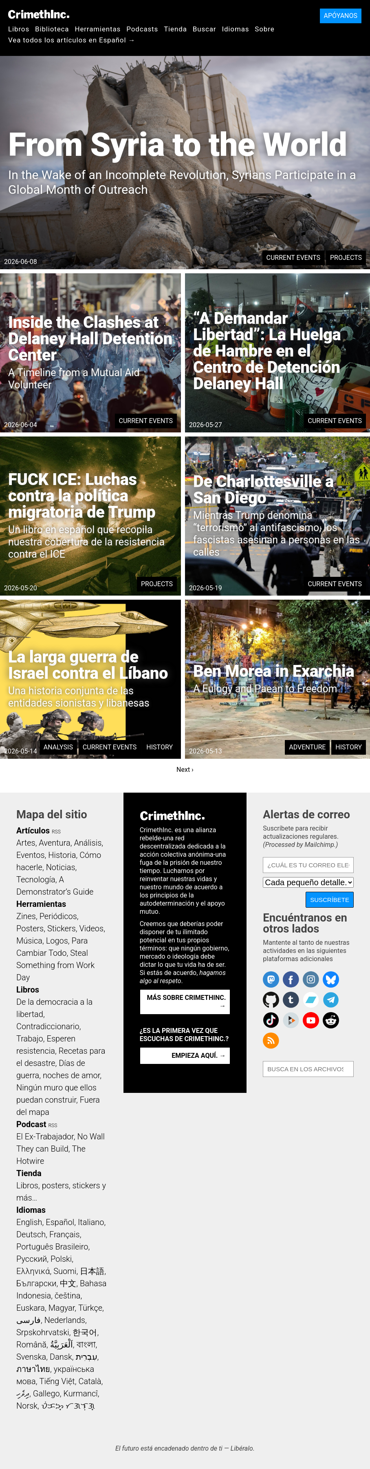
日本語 (92, 1271)
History (159, 747)
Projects (346, 257)
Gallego (46, 1393)
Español (60, 1222)
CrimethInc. (38, 14)
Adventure (307, 747)
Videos (91, 928)
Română (31, 1344)
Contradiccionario (47, 1026)
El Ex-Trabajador (45, 1136)
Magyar (61, 1308)
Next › (185, 769)
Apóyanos (340, 16)
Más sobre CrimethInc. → (186, 1002)
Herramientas (98, 29)
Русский (31, 1259)
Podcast (31, 1124)
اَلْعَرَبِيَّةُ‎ (61, 1344)
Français (64, 1234)
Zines (26, 916)
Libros (18, 29)
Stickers (61, 928)
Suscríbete (329, 899)
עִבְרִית (86, 1357)
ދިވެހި (22, 1393)
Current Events (293, 257)
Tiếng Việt (57, 1381)
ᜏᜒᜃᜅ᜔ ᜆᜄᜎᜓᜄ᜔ (68, 1406)
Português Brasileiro (52, 1247)
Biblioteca (52, 29)
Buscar (204, 29)
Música (29, 941)
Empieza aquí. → (199, 1055)
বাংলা (86, 1344)
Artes (25, 843)
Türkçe (90, 1308)
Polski (61, 1259)
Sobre (264, 29)
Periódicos (58, 916)
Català (90, 1381)
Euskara (30, 1308)
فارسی (28, 1320)
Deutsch (31, 1234)
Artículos (33, 830)
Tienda (175, 29)
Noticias (60, 867)
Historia (62, 855)
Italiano (91, 1222)
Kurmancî (80, 1393)
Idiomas (235, 29)
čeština (67, 1296)
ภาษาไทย (33, 1369)
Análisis (87, 843)
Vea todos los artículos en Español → (71, 40)
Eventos (30, 855)
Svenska (31, 1357)
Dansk (61, 1357)
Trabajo (29, 1039)
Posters (30, 928)
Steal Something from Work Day (55, 965)
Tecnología (35, 879)
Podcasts (142, 29)
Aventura (54, 843)
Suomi (64, 1271)
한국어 (85, 1332)
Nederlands (64, 1320)
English (29, 1222)
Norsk (26, 1406)
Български (36, 1283)
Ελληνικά (33, 1271)
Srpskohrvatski (42, 1332)
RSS (56, 832)
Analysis (58, 747)
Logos (57, 941)
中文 (68, 1283)
